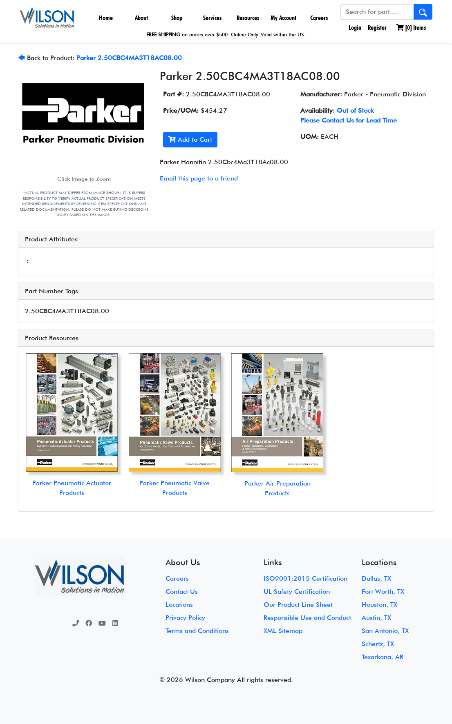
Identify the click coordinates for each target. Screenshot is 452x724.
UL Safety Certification (297, 591)
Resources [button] (248, 18)
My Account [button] (283, 18)
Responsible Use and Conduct (307, 618)
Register (377, 27)
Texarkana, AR (382, 657)
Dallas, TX (376, 578)
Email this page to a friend (199, 178)
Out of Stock (355, 110)
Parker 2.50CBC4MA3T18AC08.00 (129, 58)
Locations (179, 604)
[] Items (411, 27)
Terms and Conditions (197, 631)
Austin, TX (376, 618)
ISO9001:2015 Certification (305, 578)
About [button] (141, 18)
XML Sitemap (283, 631)
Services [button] (212, 18)
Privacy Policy (185, 618)
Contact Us (182, 591)
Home (106, 18)
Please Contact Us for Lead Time (348, 120)
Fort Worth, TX (383, 591)
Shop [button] (176, 18)
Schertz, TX (378, 644)
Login (354, 27)
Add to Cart (190, 139)
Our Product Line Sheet (298, 604)
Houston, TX (379, 604)
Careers (319, 18)
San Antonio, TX (385, 631)
